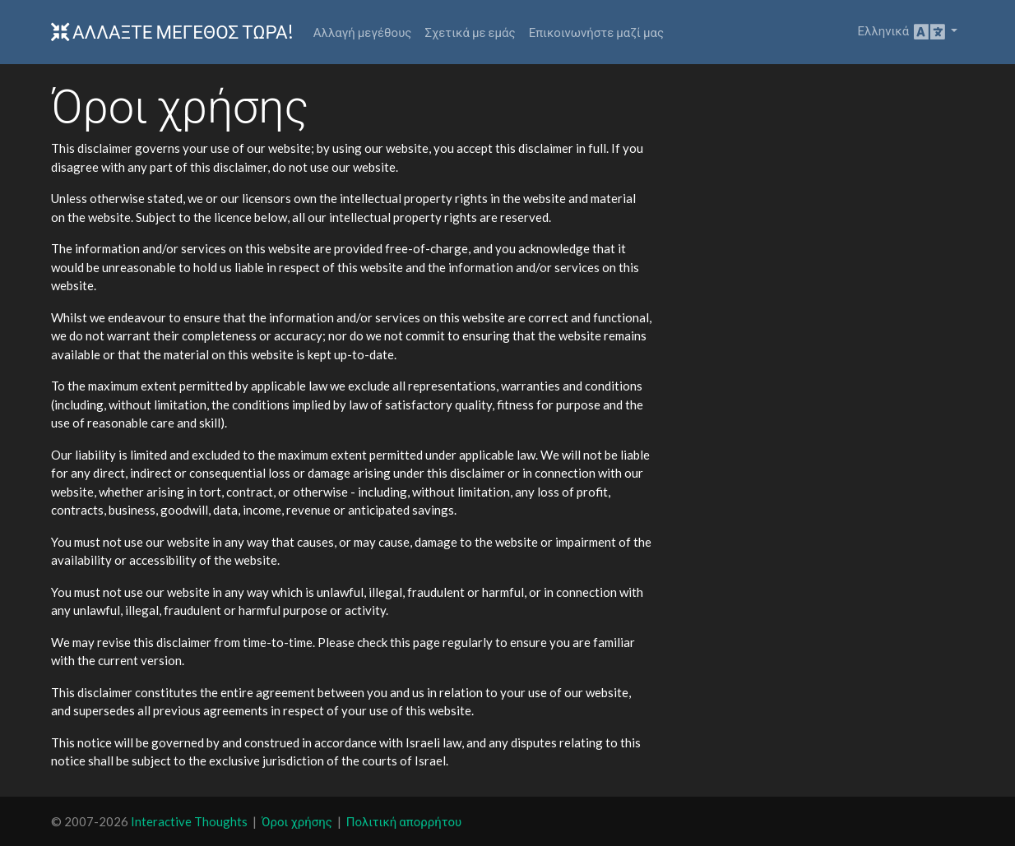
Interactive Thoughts (189, 821)
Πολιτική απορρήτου (403, 821)
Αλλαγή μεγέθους (362, 32)
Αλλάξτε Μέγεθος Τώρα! (172, 32)
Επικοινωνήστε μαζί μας (596, 32)
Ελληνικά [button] (902, 32)
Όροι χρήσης (297, 821)
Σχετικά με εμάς (469, 32)
